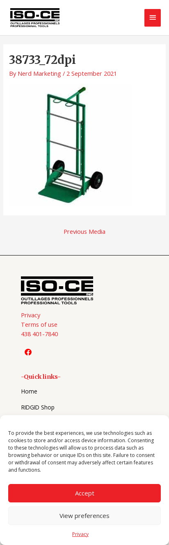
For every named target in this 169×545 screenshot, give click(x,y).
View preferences (84, 515)
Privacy (80, 534)
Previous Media (84, 231)
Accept (84, 493)
